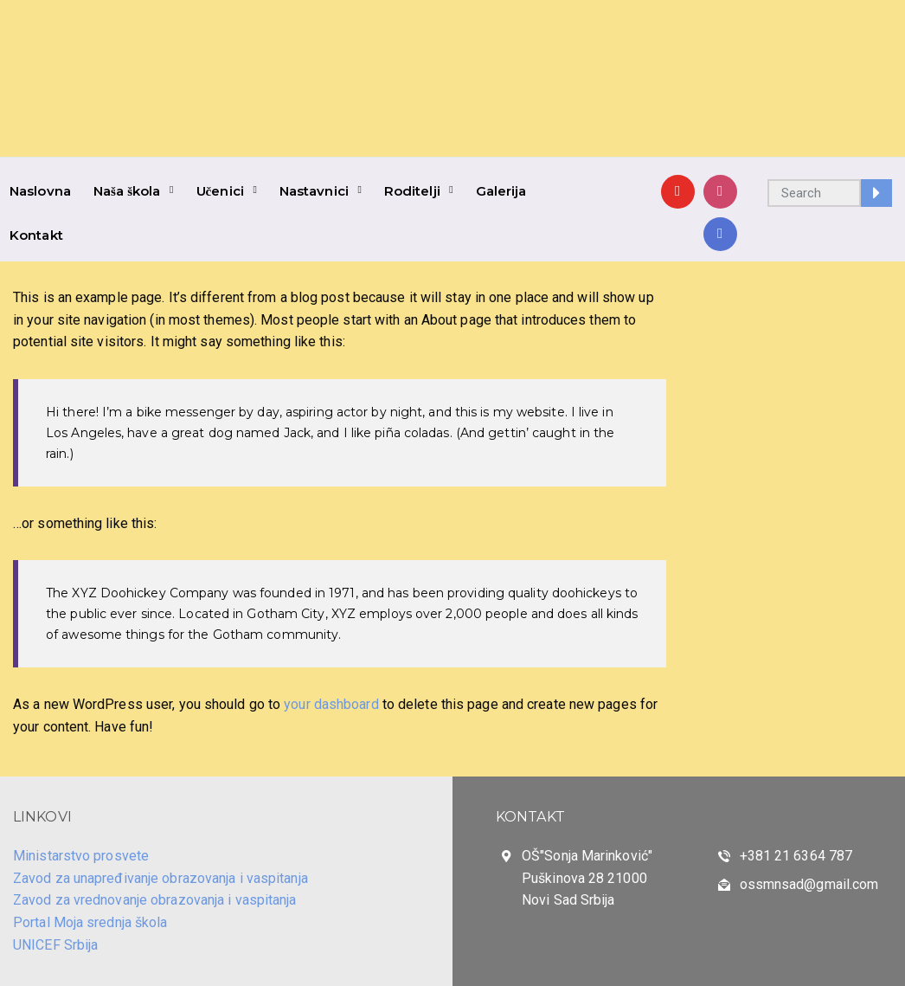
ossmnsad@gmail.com (809, 884)
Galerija (501, 191)
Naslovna (40, 191)
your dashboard (331, 704)
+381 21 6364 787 (796, 855)
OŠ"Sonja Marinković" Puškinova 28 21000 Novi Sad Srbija (587, 877)
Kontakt (36, 235)
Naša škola (127, 191)
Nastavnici (314, 191)
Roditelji (412, 191)
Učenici (220, 191)
